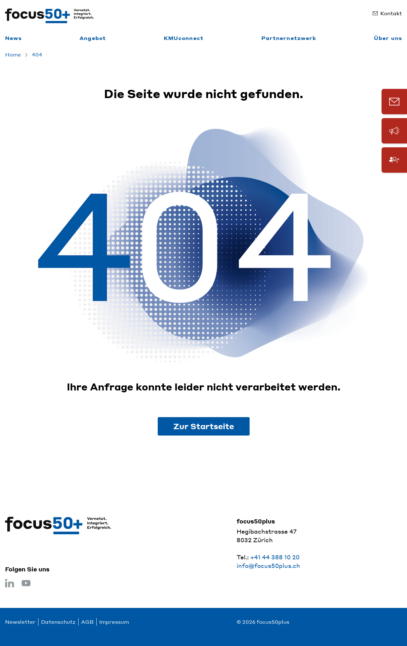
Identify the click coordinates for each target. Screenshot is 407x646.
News (13, 38)
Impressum (114, 621)
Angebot (92, 38)
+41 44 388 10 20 (275, 557)
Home (13, 54)
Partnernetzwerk (288, 38)
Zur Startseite (203, 426)
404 (37, 54)
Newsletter (20, 621)
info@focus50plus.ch (268, 565)
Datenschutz (58, 621)
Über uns (388, 38)
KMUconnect (184, 38)
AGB (87, 621)
